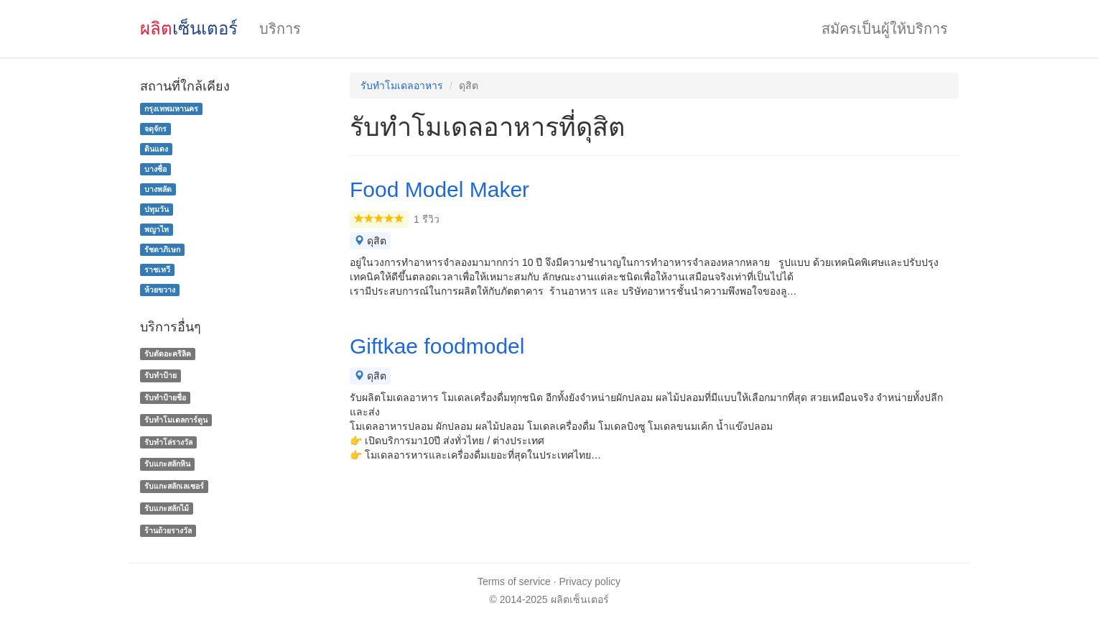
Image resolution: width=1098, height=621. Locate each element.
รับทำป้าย (160, 375)
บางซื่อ (155, 169)
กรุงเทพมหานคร (171, 108)
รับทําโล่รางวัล (168, 442)
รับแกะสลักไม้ (166, 508)
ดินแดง (156, 148)
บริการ (280, 29)
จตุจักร (155, 128)
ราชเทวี (157, 269)
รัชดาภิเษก (162, 249)
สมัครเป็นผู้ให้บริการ (885, 29)
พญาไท (156, 229)
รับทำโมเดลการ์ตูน (176, 419)
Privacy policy (590, 581)
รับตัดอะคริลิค (167, 353)
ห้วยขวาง (159, 289)
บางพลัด (158, 189)
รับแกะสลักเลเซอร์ (174, 486)
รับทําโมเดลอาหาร (401, 85)
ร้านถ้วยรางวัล (168, 530)
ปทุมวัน (156, 209)
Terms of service (514, 581)
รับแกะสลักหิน (167, 464)
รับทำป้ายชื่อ (165, 397)
